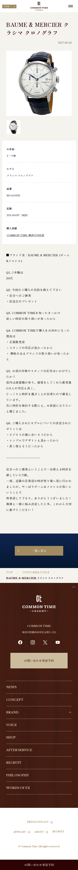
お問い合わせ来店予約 (39, 660)
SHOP (11, 737)
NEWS (11, 687)
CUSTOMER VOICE (36, 572)
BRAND (12, 712)
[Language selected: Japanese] (9, 6)
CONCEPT (14, 699)
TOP (9, 572)
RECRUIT (13, 762)
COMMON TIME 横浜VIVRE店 (25, 235)
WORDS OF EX (18, 788)
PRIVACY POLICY (37, 822)
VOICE (11, 725)
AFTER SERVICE (19, 750)
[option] (69, 867)
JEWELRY (20, 832)
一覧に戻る (39, 551)
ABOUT (39, 832)
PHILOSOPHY (17, 775)
